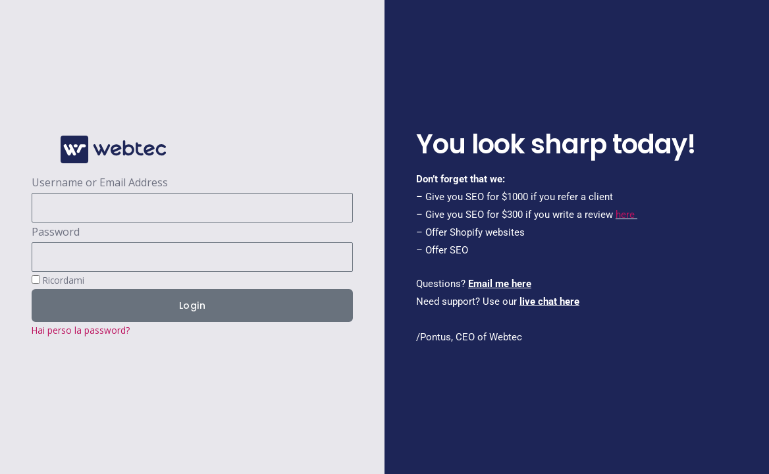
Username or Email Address (100, 182)
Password (56, 231)
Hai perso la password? (81, 330)
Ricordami (58, 280)
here (625, 215)
